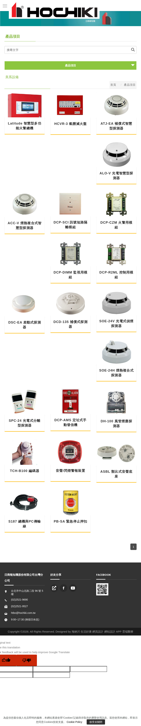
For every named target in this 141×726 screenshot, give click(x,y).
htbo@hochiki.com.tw (23, 612)
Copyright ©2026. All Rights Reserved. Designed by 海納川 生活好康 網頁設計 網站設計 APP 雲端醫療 (70, 631)
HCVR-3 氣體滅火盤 (70, 124)
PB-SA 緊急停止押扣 (70, 521)
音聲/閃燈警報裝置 (70, 471)
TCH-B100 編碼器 (24, 471)
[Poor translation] (26, 660)
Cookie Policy (74, 721)
